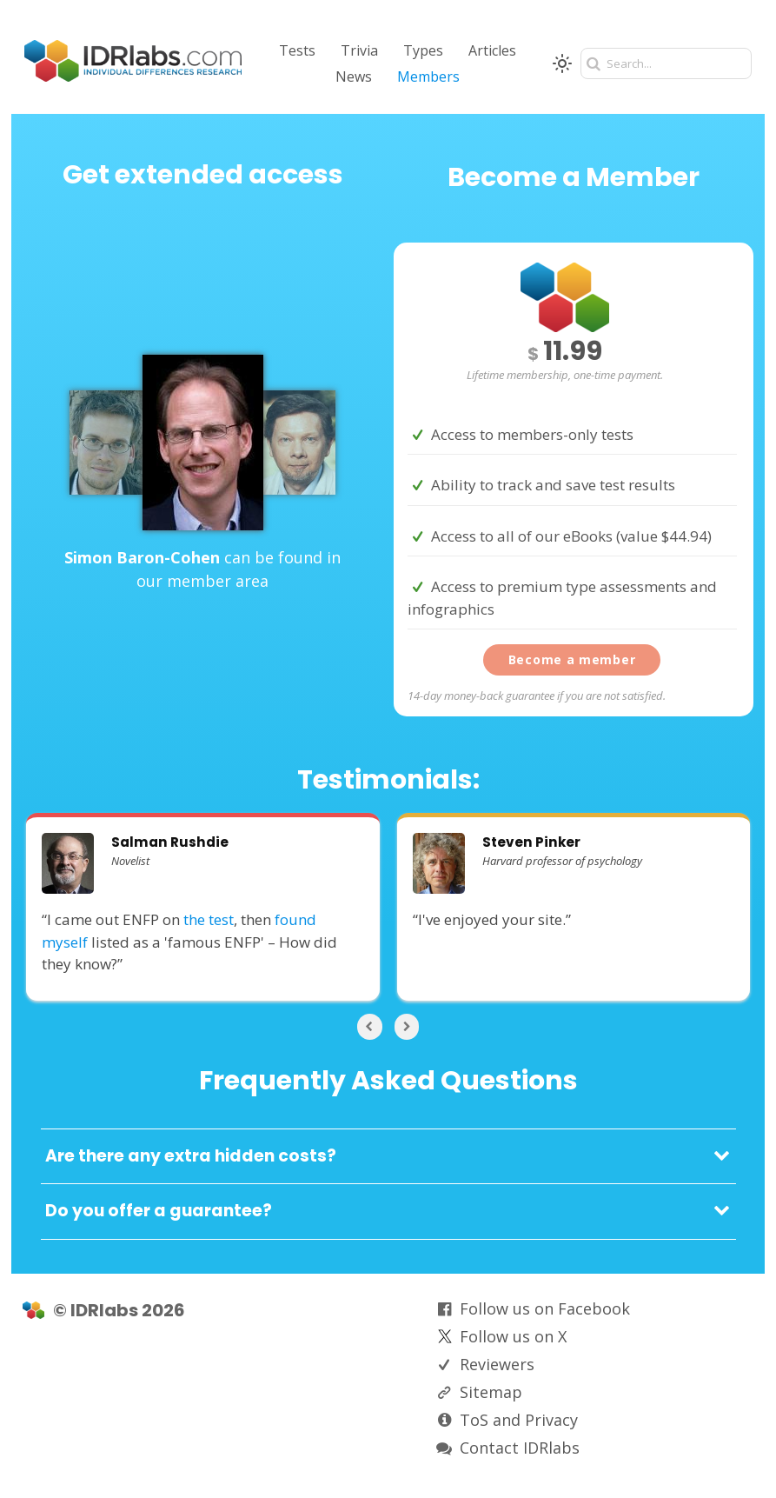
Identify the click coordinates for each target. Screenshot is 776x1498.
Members (428, 76)
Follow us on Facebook (545, 1308)
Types (423, 50)
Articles (492, 50)
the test (208, 919)
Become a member (572, 659)
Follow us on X (513, 1336)
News (353, 76)
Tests (297, 50)
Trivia (359, 50)
